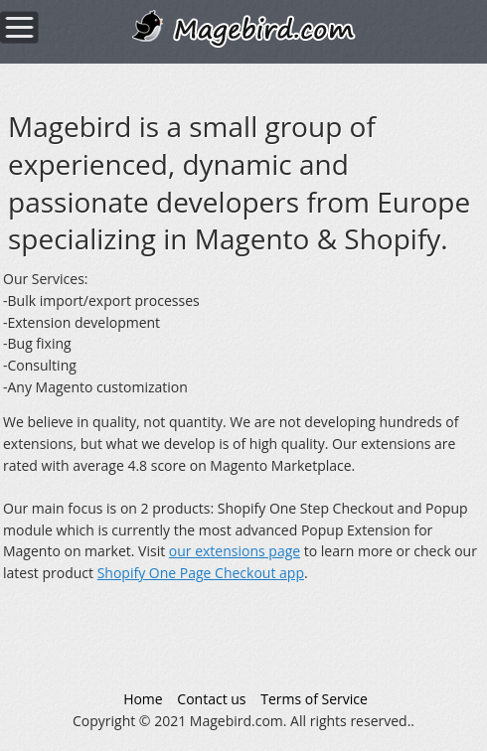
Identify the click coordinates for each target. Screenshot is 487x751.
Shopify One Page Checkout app (200, 572)
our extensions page (234, 550)
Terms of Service (314, 698)
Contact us (211, 698)
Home (143, 698)
